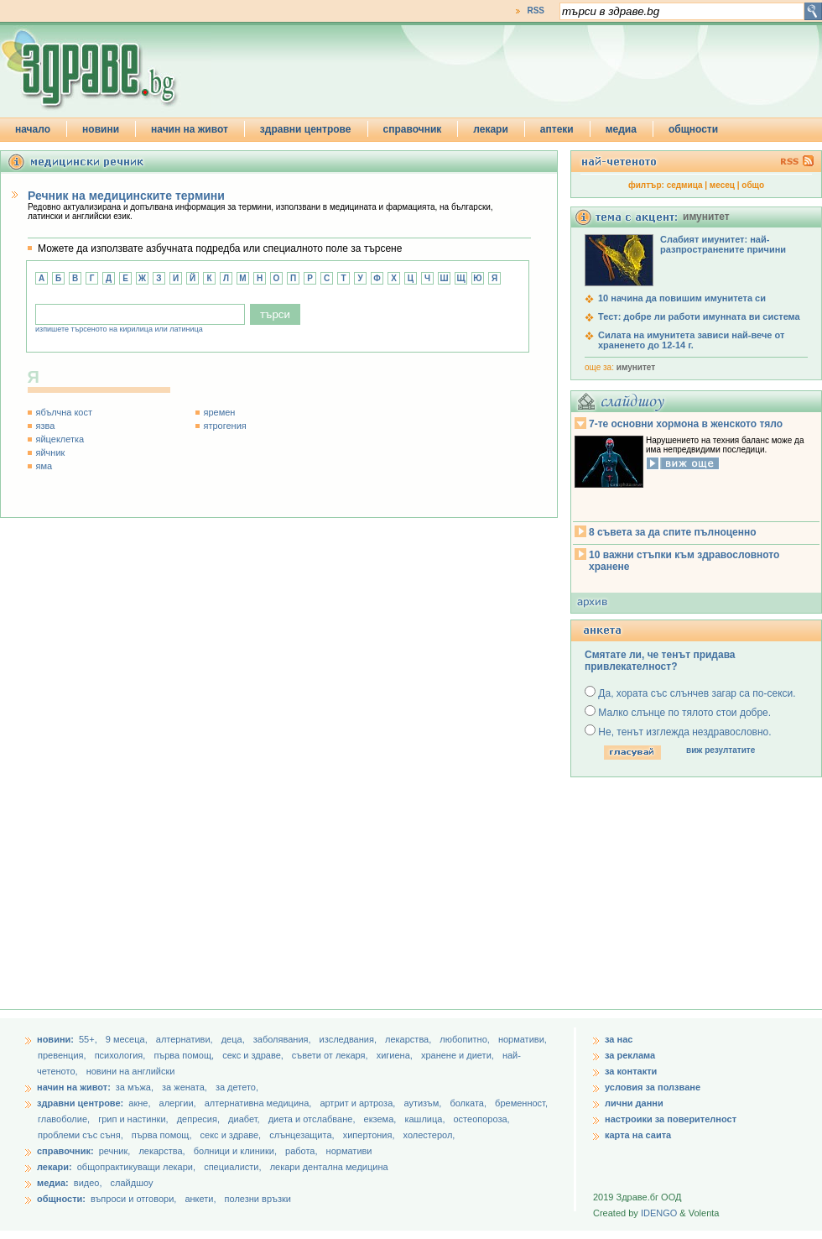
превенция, (63, 1055)
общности (693, 129)
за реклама (630, 1055)
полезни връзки (258, 1199)
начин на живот (189, 129)
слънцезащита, (302, 1135)
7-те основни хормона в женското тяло (686, 424)
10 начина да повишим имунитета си (682, 298)
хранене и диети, (459, 1055)
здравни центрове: (80, 1103)
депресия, (199, 1119)
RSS (535, 10)
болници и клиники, (235, 1151)
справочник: (65, 1151)
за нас (618, 1039)
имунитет (635, 367)
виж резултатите (720, 750)
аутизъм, (423, 1103)
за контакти (631, 1071)
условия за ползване (652, 1087)
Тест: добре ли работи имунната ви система (699, 316)
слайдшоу (132, 1183)
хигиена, (396, 1055)
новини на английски (130, 1071)
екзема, (381, 1119)
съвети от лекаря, (331, 1055)
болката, (469, 1103)
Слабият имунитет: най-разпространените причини (723, 244)
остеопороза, (482, 1119)
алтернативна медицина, (260, 1103)
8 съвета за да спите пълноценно (673, 532)
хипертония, (370, 1135)
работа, (301, 1151)
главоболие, (65, 1119)
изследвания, (349, 1039)
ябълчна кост (64, 412)
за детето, (237, 1087)
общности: (61, 1199)
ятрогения (225, 426)
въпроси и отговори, (133, 1199)
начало (32, 129)
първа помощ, (184, 1055)
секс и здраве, (254, 1055)
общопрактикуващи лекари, (136, 1167)
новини (100, 129)
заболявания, (283, 1039)
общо (752, 185)
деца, (234, 1039)
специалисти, (232, 1167)
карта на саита (638, 1135)
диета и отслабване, (313, 1119)
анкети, (200, 1199)
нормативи (349, 1151)
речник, (115, 1151)
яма (44, 466)
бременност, (521, 1103)
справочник (412, 129)
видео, (88, 1183)
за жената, (184, 1087)
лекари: (54, 1167)
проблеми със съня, (82, 1135)
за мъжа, (134, 1087)
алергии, (179, 1103)
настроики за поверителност (670, 1119)
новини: (55, 1039)
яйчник (50, 452)
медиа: (53, 1183)
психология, (121, 1055)
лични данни (634, 1103)
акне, (140, 1103)
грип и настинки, (134, 1119)
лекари (490, 129)
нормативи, (522, 1039)
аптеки (557, 129)
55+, (89, 1039)
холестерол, (429, 1135)
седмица (685, 185)
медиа (621, 129)
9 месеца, (128, 1039)
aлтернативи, (186, 1039)
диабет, (245, 1119)
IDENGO (659, 1213)
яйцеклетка (60, 439)
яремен (220, 412)
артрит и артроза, (359, 1103)
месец (722, 185)
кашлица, (425, 1119)
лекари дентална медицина (329, 1167)
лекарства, (409, 1039)
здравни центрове (305, 129)
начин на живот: (74, 1087)
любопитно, (466, 1039)
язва (45, 426)
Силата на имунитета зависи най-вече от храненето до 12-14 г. (691, 340)
